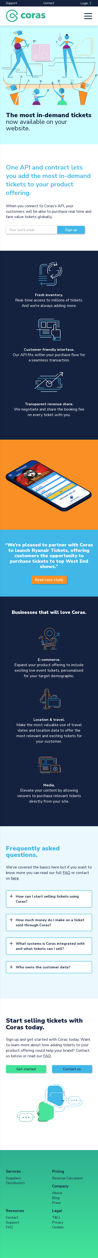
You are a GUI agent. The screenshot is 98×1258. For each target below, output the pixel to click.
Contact (48, 3)
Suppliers (13, 1178)
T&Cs (56, 1217)
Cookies (58, 1227)
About (57, 1193)
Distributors (15, 1183)
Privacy (57, 1222)
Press (56, 1202)
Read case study (49, 579)
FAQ (66, 872)
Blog (56, 1197)
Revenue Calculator (67, 1178)
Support (11, 3)
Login (84, 3)
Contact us (72, 1069)
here (15, 878)
